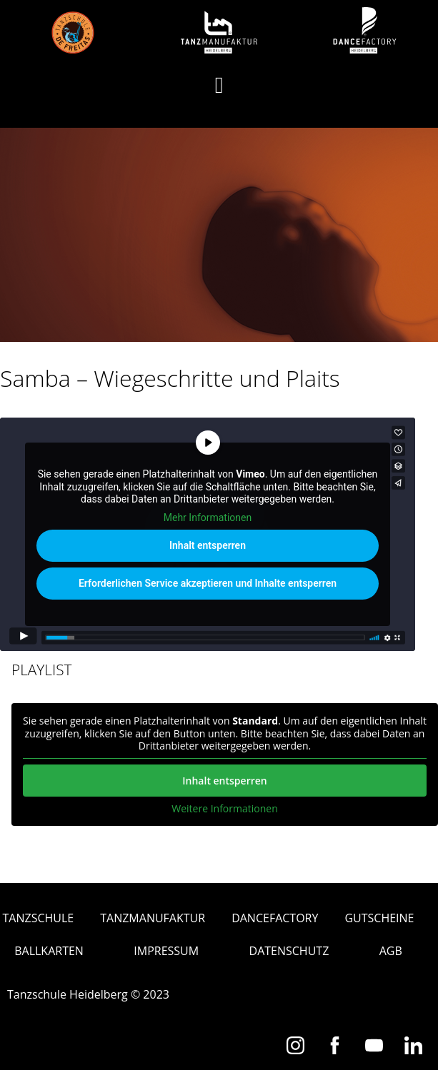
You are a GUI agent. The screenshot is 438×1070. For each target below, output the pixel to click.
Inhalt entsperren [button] (207, 546)
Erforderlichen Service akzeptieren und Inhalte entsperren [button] (208, 584)
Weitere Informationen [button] (224, 808)
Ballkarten (49, 951)
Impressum (166, 951)
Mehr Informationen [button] (208, 517)
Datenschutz (289, 951)
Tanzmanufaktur (152, 918)
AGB (390, 951)
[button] (219, 85)
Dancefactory (275, 918)
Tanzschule (38, 918)
